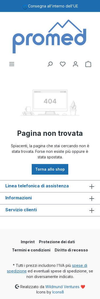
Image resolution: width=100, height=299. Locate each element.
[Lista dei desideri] (62, 64)
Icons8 (58, 292)
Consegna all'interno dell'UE (53, 6)
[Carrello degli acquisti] (88, 64)
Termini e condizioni (31, 250)
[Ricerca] (49, 64)
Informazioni (18, 197)
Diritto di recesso (71, 250)
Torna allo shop (50, 169)
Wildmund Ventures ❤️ (65, 286)
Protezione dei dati (57, 241)
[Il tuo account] (75, 64)
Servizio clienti (21, 209)
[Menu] (11, 64)
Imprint (28, 241)
